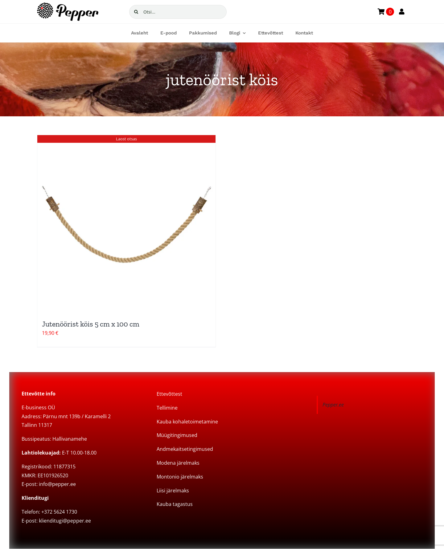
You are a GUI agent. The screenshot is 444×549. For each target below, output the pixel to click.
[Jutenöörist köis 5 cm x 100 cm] (126, 224)
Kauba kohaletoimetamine (187, 421)
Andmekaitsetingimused (185, 449)
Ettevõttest (169, 394)
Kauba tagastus (175, 504)
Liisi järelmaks (173, 490)
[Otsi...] (178, 12)
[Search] (136, 12)
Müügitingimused (177, 435)
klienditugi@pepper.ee (65, 520)
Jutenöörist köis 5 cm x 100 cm (90, 323)
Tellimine (167, 407)
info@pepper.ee (57, 484)
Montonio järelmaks (180, 476)
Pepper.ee (333, 404)
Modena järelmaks (178, 462)
